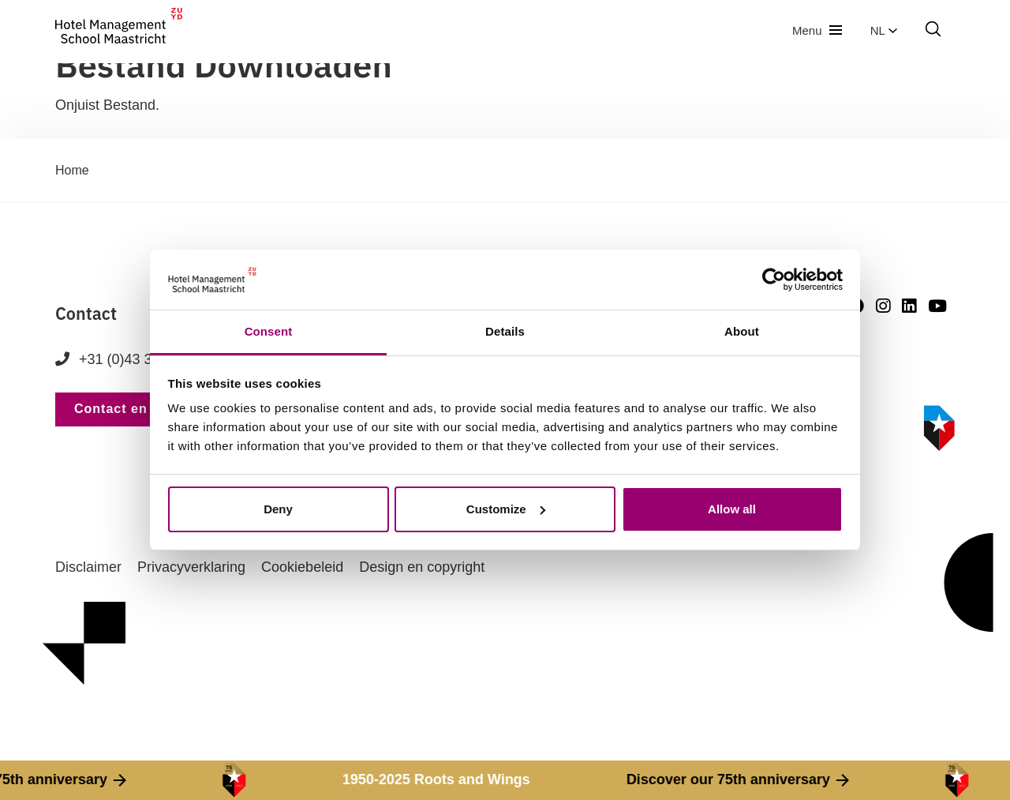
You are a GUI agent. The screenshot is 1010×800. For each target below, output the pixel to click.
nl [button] (883, 30)
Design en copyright (421, 567)
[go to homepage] (118, 30)
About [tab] (741, 331)
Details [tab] (505, 331)
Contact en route (130, 408)
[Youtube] (937, 306)
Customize (505, 509)
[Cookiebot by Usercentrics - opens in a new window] (774, 279)
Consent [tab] (269, 331)
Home (72, 170)
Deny (278, 509)
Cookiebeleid (302, 567)
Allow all (732, 509)
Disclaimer (88, 567)
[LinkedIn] (909, 306)
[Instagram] (883, 306)
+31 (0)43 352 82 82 (131, 359)
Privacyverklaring (191, 567)
